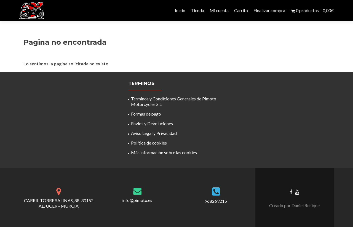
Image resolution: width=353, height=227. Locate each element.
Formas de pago (146, 113)
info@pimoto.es (137, 200)
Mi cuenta (219, 10)
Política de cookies (149, 142)
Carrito (241, 10)
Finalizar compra (269, 10)
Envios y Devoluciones (152, 123)
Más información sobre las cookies (164, 152)
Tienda (197, 10)
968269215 (216, 201)
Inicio (180, 10)
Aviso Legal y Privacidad (154, 133)
